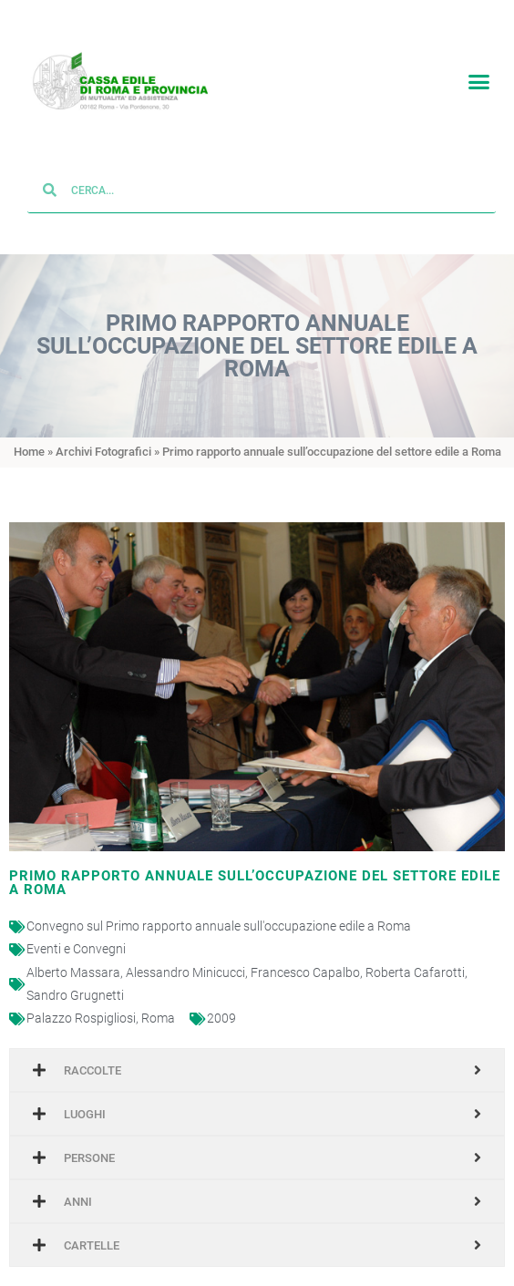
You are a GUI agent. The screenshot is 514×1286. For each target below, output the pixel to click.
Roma (158, 1003)
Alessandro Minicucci (185, 958)
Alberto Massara (73, 958)
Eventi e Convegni (76, 935)
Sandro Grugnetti (75, 980)
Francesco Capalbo (305, 958)
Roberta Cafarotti (415, 958)
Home (29, 438)
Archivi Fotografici (103, 438)
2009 (221, 1003)
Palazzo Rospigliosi (81, 1003)
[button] (478, 78)
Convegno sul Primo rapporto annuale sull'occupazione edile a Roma (218, 912)
